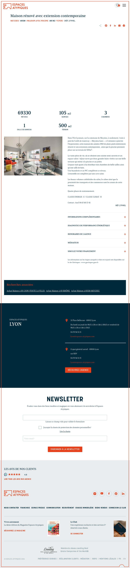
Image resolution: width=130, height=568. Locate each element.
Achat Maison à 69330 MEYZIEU (85, 291)
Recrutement (68, 508)
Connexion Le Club (117, 508)
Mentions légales (107, 559)
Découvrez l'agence (78, 370)
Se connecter (77, 534)
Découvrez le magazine (14, 531)
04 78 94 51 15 (76, 332)
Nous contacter (11, 508)
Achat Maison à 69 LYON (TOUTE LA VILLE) (26, 291)
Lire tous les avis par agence (17, 479)
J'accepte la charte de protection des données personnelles (67, 427)
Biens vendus (101, 508)
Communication (53, 508)
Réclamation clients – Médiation (74, 559)
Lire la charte (65, 431)
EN (124, 559)
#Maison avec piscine (37, 21)
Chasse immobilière (84, 508)
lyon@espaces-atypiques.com (83, 336)
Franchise (25, 508)
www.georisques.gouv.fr (89, 262)
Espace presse (38, 508)
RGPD (94, 559)
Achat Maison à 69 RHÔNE (58, 291)
